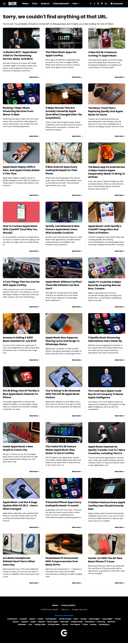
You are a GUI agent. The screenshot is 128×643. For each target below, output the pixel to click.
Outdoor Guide (77, 622)
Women (93, 624)
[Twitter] (94, 4)
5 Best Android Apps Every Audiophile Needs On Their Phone (61, 170)
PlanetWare (90, 622)
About (55, 605)
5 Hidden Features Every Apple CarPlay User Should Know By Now (106, 506)
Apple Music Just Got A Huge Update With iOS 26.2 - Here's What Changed (20, 505)
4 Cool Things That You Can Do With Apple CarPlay (21, 283)
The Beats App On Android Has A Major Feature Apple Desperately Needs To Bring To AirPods (106, 172)
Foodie (40, 619)
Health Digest (94, 619)
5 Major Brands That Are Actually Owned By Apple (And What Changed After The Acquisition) (64, 112)
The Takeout (75, 624)
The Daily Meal (53, 624)
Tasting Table (39, 624)
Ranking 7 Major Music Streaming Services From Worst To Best (18, 111)
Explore (32, 619)
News (25, 3)
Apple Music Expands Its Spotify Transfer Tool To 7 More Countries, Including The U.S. (106, 450)
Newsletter (117, 3)
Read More (33, 77)
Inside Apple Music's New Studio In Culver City (18, 448)
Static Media (52, 609)
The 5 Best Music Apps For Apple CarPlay (61, 54)
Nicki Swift (64, 622)
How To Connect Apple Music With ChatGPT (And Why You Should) (20, 229)
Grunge (83, 619)
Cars (75, 3)
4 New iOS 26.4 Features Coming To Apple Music (102, 54)
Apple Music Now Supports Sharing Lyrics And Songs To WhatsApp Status (63, 341)
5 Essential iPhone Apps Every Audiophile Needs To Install (63, 504)
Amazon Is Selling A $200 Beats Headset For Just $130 (19, 339)
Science (45, 3)
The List (65, 624)
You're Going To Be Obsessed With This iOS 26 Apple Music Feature (63, 394)
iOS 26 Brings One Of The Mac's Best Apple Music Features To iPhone (21, 394)
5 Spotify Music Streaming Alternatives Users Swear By (105, 339)
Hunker (118, 619)
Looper (33, 622)
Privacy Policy (68, 605)
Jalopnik (24, 622)
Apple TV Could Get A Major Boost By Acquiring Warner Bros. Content (104, 285)
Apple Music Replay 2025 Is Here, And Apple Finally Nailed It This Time (21, 170)
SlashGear (22, 624)
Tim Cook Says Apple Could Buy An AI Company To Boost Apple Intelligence (105, 394)
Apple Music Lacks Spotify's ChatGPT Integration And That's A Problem (104, 229)
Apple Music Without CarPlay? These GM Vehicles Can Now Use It (64, 285)
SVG (30, 624)
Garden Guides (65, 619)
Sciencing (101, 622)
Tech (34, 3)
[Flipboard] (102, 4)
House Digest (107, 619)
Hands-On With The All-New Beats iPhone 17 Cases (105, 560)
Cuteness (23, 619)
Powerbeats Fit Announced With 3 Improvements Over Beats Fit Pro (62, 561)
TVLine (85, 624)
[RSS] (106, 4)
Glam (75, 619)
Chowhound (12, 619)
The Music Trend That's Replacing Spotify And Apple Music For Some (105, 111)
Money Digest (52, 622)
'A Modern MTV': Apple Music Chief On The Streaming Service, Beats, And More (20, 55)
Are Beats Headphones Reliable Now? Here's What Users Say (19, 561)
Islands (15, 622)
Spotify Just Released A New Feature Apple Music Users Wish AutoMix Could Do (62, 229)
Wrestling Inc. (104, 624)
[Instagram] (98, 4)
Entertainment (61, 3)
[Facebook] (91, 4)
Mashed (41, 622)
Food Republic (51, 619)
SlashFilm (111, 622)
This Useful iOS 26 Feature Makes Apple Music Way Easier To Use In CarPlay (61, 450)
